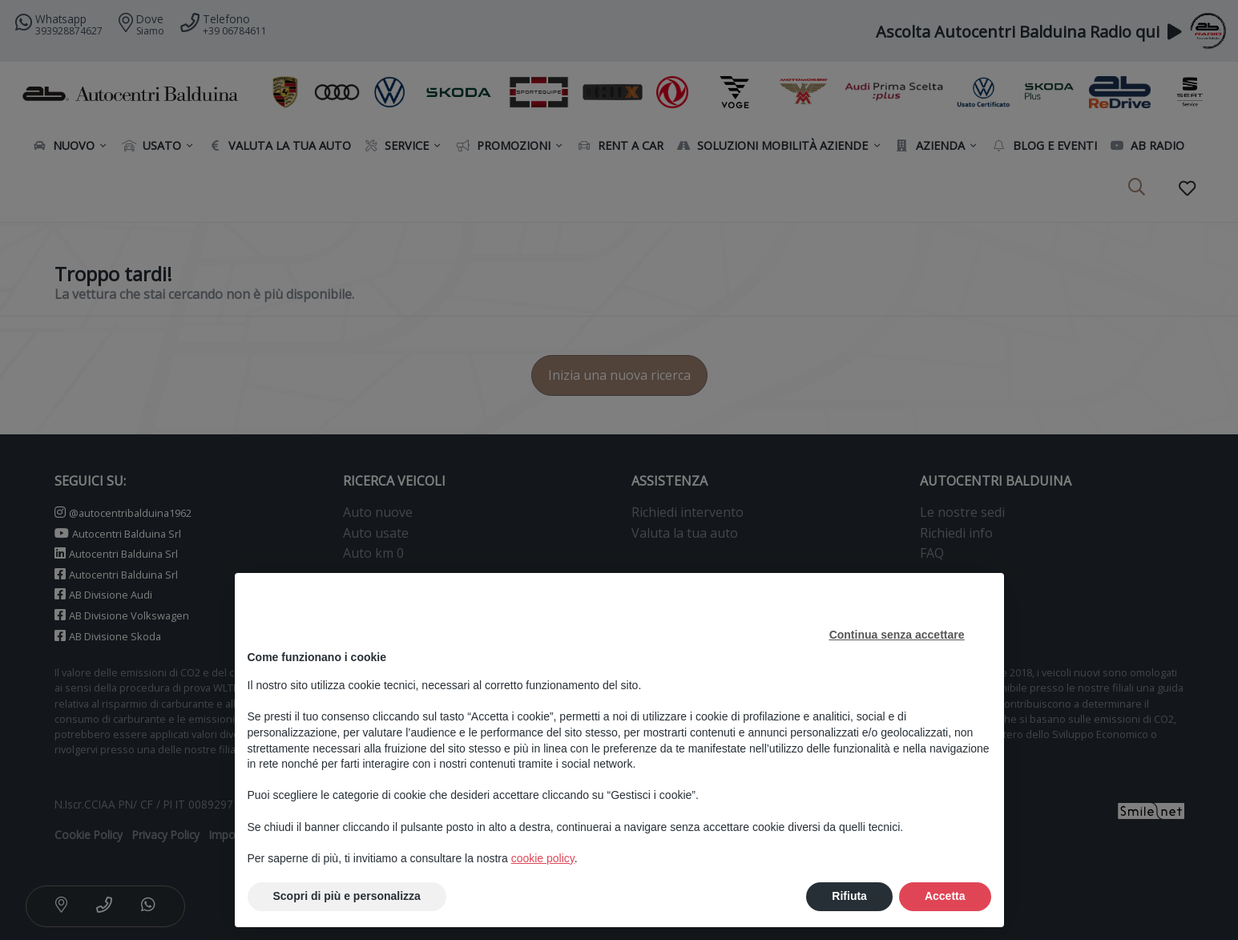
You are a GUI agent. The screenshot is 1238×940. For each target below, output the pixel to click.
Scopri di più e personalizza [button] (347, 896)
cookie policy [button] (543, 858)
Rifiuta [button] (849, 896)
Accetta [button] (945, 896)
